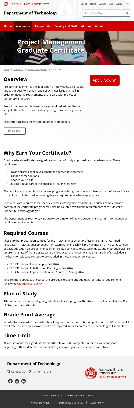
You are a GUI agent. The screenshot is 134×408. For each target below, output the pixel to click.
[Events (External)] (102, 4)
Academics (23, 26)
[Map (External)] (111, 4)
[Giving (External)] (84, 4)
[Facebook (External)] (10, 381)
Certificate (56, 69)
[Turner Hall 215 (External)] (40, 372)
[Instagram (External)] (17, 381)
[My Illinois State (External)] (127, 4)
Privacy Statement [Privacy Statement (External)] (40, 402)
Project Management (37, 69)
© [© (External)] (42, 395)
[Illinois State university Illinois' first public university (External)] (106, 373)
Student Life (42, 26)
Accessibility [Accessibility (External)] (96, 402)
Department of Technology (30, 13)
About (99, 26)
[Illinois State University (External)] (26, 4)
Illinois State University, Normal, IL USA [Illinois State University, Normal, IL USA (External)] (71, 395)
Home (8, 26)
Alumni (86, 26)
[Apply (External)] (119, 4)
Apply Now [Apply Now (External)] (102, 80)
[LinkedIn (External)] (23, 381)
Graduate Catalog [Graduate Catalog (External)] (28, 283)
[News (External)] (92, 4)
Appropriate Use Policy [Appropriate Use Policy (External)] (70, 402)
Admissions (13, 130)
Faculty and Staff (66, 26)
